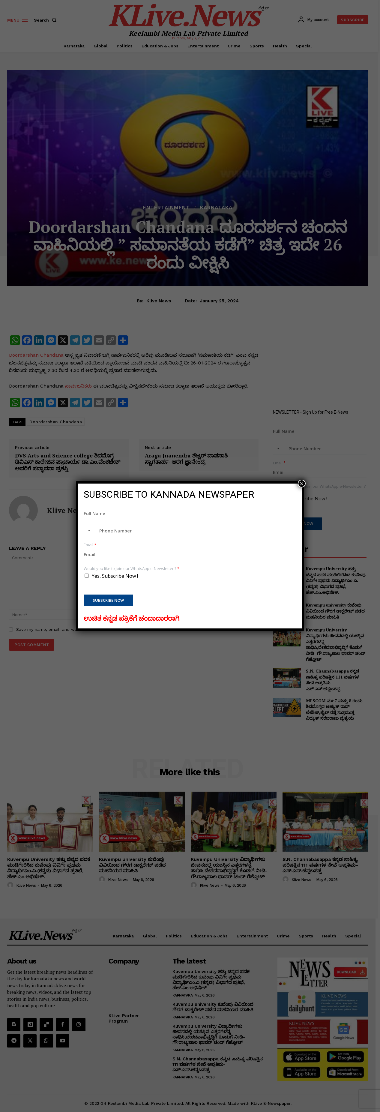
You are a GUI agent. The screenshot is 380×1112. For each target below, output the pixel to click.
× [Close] (302, 483)
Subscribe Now (108, 600)
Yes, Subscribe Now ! (115, 576)
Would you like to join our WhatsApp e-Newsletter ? (131, 568)
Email (90, 544)
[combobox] (88, 530)
